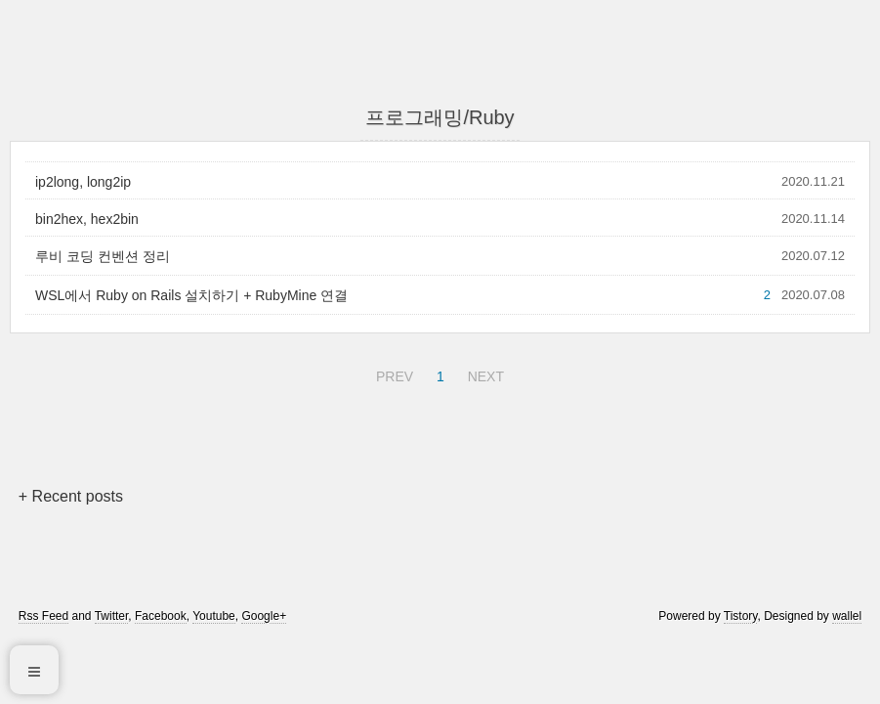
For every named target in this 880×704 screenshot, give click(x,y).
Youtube (213, 616)
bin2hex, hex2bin (87, 219)
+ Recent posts (71, 496)
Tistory (741, 616)
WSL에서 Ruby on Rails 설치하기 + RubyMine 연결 (191, 295)
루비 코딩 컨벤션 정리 (102, 256)
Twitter (112, 616)
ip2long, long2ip (83, 182)
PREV (392, 373)
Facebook (161, 616)
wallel (846, 616)
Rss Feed (43, 616)
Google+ (263, 616)
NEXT (483, 373)
